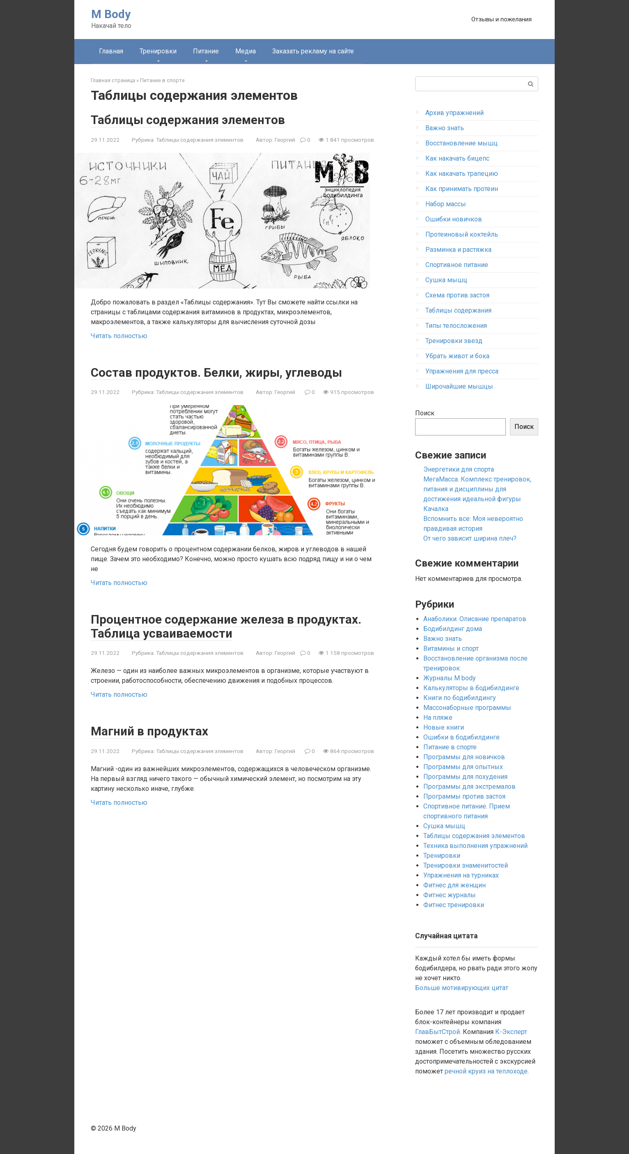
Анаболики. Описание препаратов (474, 619)
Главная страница (113, 80)
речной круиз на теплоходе (486, 1071)
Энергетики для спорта (458, 469)
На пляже (437, 717)
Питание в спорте (162, 80)
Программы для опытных (463, 767)
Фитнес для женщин (454, 885)
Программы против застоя (464, 796)
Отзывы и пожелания (501, 19)
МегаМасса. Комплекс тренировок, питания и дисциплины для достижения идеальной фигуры (477, 489)
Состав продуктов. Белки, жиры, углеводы (218, 372)
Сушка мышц (446, 280)
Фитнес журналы (449, 895)
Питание (206, 51)
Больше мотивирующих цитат (461, 988)
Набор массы (445, 204)
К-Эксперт (511, 1032)
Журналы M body (449, 678)
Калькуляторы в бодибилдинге (471, 688)
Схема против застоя (457, 295)
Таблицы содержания (458, 310)
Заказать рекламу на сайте (313, 51)
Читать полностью (119, 335)
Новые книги (443, 727)
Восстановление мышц (461, 143)
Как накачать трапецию (461, 173)
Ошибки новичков (453, 219)
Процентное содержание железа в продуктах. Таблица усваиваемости (227, 626)
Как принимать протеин (461, 189)
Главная (111, 51)
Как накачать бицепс (457, 158)
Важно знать (444, 128)
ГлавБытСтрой (437, 1032)
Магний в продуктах (150, 730)
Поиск (424, 413)
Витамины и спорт (451, 648)
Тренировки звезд (453, 341)
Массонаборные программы (467, 708)
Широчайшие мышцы (459, 386)
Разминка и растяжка (458, 249)
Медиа (245, 51)
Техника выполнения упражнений (475, 846)
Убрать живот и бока (457, 356)
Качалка (435, 509)
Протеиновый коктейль (461, 234)
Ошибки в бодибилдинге (461, 737)
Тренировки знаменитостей (465, 865)
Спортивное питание (456, 265)
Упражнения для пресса (461, 371)
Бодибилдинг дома (452, 629)
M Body (111, 14)
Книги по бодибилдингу (459, 698)
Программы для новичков (464, 757)
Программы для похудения (465, 777)
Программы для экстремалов (469, 786)
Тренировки (158, 51)
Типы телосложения (456, 325)
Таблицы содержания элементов (189, 120)
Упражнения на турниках (461, 875)
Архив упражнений (454, 113)
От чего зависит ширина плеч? (470, 538)
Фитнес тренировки (453, 905)
